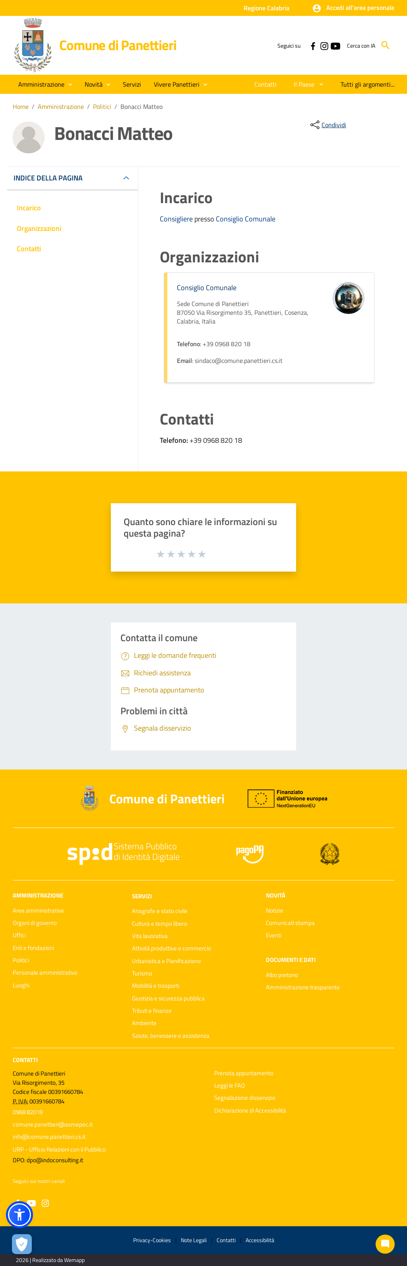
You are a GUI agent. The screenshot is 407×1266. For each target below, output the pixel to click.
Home (21, 106)
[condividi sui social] (327, 124)
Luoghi (21, 985)
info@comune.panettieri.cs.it (49, 1136)
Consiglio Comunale (245, 218)
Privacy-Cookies (152, 1240)
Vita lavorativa (150, 935)
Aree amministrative (38, 910)
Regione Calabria (266, 8)
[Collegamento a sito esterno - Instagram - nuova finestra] (324, 45)
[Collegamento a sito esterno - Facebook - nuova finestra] (313, 45)
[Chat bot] (385, 1244)
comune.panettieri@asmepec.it (53, 1124)
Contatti (25, 1059)
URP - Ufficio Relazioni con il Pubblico (59, 1149)
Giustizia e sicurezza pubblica (168, 998)
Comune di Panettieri (117, 45)
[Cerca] (385, 45)
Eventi (273, 935)
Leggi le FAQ (229, 1085)
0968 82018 (28, 1112)
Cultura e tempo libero (159, 923)
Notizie (274, 910)
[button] (353, 8)
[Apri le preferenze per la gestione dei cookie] (22, 1244)
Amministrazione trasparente (303, 987)
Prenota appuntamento (243, 1073)
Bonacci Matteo (141, 106)
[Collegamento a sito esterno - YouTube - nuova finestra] (335, 45)
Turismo (142, 973)
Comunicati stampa (290, 922)
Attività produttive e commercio (171, 948)
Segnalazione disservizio (244, 1097)
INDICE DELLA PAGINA (51, 178)
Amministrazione (61, 106)
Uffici (19, 935)
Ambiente (144, 1023)
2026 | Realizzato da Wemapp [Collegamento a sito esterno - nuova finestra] (50, 1260)
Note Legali (194, 1240)
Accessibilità (260, 1240)
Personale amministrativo (45, 972)
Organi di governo (35, 922)
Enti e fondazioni (33, 947)
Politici (102, 106)
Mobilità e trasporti (155, 985)
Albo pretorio (282, 974)
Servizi (142, 895)
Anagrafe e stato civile (160, 910)
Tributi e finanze (152, 1010)
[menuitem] (265, 84)
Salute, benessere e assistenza (170, 1035)
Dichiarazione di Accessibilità (250, 1110)
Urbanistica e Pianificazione (166, 960)
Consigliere (177, 218)
